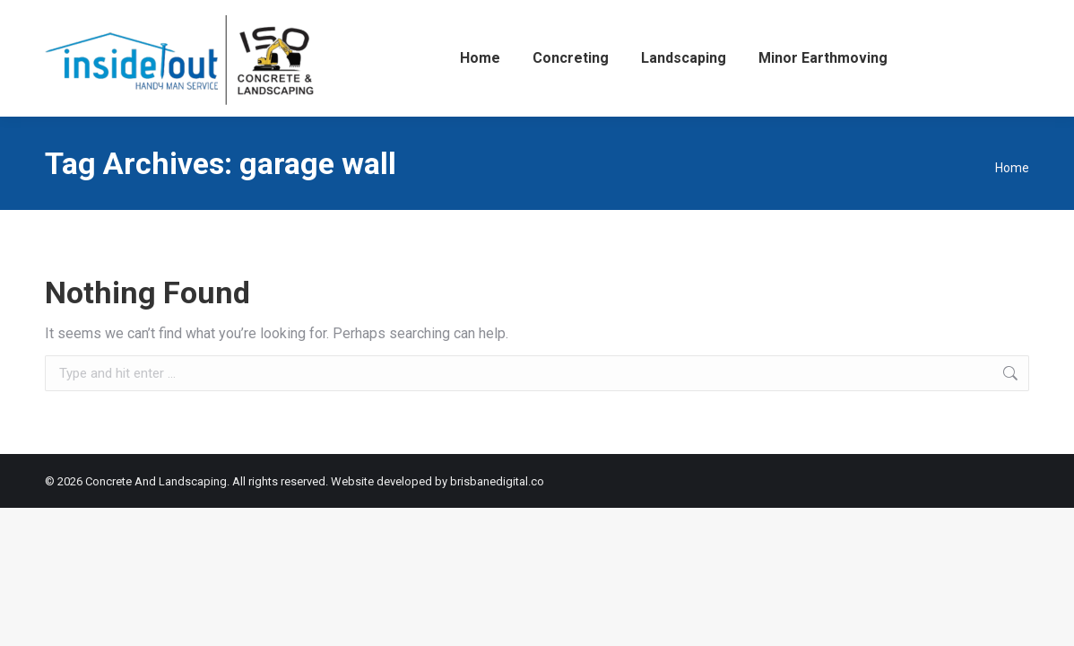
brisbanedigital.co (497, 481)
